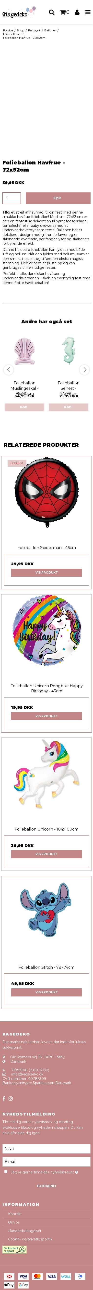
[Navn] (46, 1148)
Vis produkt (46, 572)
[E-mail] (46, 1161)
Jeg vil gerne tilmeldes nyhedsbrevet (44, 1171)
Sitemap (9, 1091)
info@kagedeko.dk (27, 1074)
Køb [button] (57, 198)
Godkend (46, 1186)
